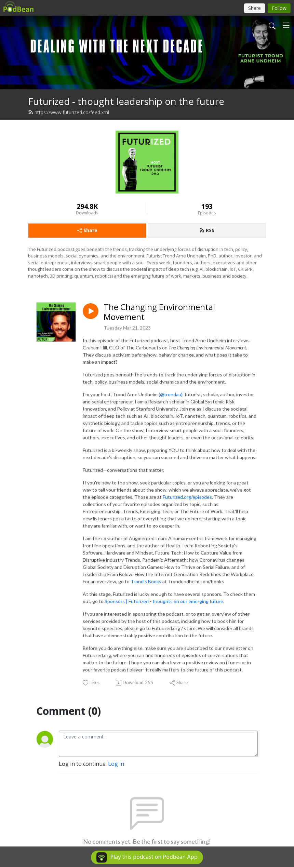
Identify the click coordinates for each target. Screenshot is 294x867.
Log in (116, 764)
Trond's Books (146, 581)
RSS (206, 230)
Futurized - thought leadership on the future (126, 101)
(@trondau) (171, 394)
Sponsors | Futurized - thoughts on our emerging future (164, 601)
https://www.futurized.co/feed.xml (68, 112)
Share (87, 230)
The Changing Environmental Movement (159, 312)
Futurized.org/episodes (187, 497)
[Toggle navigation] (286, 25)
